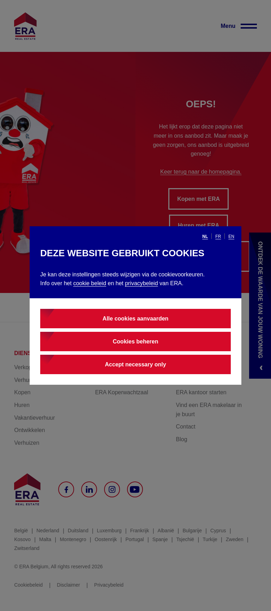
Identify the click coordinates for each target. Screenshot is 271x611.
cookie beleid (89, 283)
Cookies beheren (135, 342)
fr (218, 236)
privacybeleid (141, 283)
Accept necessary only (135, 364)
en (231, 236)
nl (205, 236)
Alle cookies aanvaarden (136, 319)
